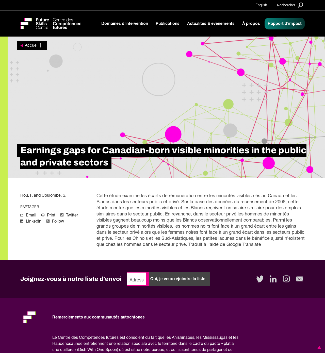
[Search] (290, 5)
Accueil (32, 46)
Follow (58, 222)
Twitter (72, 215)
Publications (168, 24)
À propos (251, 24)
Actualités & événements (211, 24)
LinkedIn (33, 222)
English (261, 5)
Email (31, 215)
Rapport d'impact (285, 24)
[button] (318, 347)
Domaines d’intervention (124, 24)
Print (51, 215)
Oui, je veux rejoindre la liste (177, 279)
